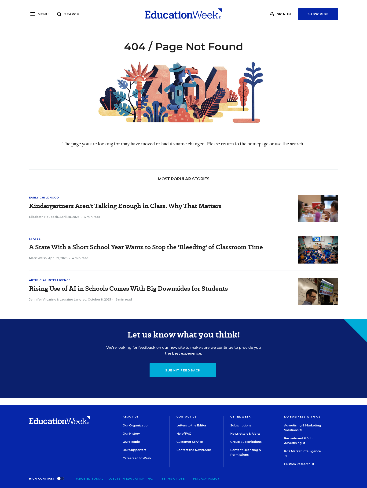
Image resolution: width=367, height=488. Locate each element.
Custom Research (299, 464)
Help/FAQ (183, 433)
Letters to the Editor (191, 425)
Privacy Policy (206, 478)
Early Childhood (44, 197)
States (35, 238)
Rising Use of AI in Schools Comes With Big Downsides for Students (128, 288)
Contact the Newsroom (193, 450)
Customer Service (189, 442)
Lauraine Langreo (73, 299)
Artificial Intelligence (49, 280)
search (296, 143)
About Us (131, 416)
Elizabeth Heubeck (43, 217)
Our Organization (136, 425)
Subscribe (318, 14)
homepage (257, 143)
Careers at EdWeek (137, 458)
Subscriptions (240, 425)
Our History (131, 433)
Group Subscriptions (245, 442)
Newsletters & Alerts (245, 433)
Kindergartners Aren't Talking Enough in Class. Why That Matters (125, 206)
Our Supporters (134, 450)
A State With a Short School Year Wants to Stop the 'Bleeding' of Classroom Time (146, 247)
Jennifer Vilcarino (42, 299)
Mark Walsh (38, 258)
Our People (131, 442)
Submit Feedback (183, 370)
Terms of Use (173, 478)
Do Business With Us (302, 416)
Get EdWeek (240, 416)
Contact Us (186, 416)
